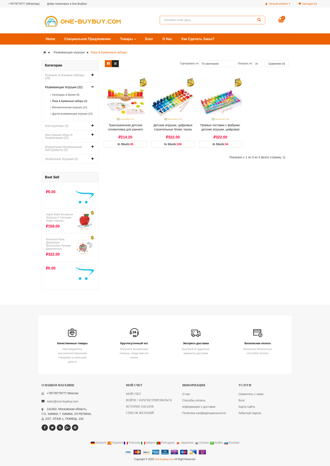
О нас (186, 394)
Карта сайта (246, 406)
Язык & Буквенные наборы (109, 52)
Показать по (245, 63)
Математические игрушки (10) (69, 107)
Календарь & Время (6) (65, 94)
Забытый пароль (249, 413)
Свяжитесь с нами (250, 394)
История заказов (140, 406)
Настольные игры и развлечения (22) (59, 136)
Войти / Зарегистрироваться (149, 400)
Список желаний (140, 413)
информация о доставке (199, 406)
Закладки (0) (308, 3)
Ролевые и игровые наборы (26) (64, 76)
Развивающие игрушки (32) (64, 87)
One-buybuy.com (164, 459)
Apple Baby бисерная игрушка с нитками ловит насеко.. (59, 217)
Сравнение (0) (276, 63)
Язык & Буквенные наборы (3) (69, 101)
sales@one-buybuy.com (62, 401)
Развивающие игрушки (69, 52)
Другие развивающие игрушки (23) (72, 113)
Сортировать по (189, 63)
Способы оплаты (194, 400)
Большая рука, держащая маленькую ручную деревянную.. (58, 244)
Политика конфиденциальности (204, 413)
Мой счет (133, 394)
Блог (241, 400)
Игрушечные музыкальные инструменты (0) (63, 148)
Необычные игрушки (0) (61, 159)
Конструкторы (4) (56, 125)
